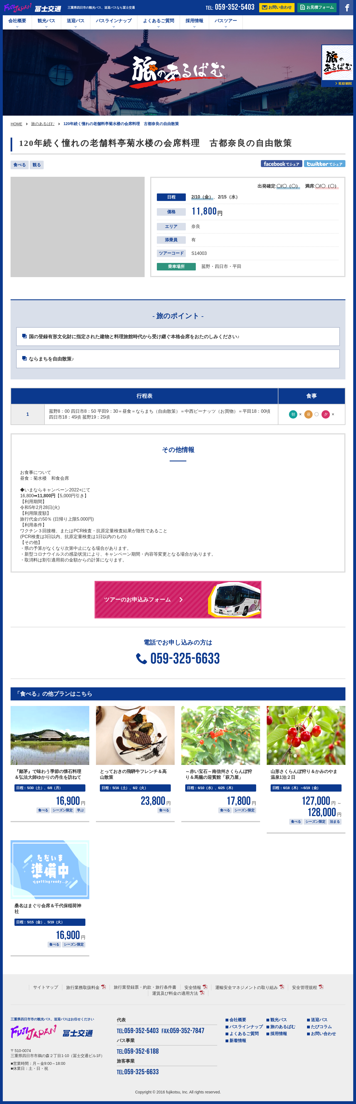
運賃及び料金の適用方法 (175, 993)
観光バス (46, 20)
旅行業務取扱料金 (83, 987)
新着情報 (237, 1040)
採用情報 (194, 20)
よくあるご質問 (158, 20)
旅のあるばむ (43, 123)
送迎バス (76, 20)
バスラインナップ (246, 1027)
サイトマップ (45, 987)
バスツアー (226, 20)
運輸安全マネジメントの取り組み (246, 987)
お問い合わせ (323, 1033)
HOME (16, 124)
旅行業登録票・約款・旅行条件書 (145, 987)
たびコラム (321, 1027)
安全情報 (192, 987)
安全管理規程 (304, 987)
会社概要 (17, 20)
